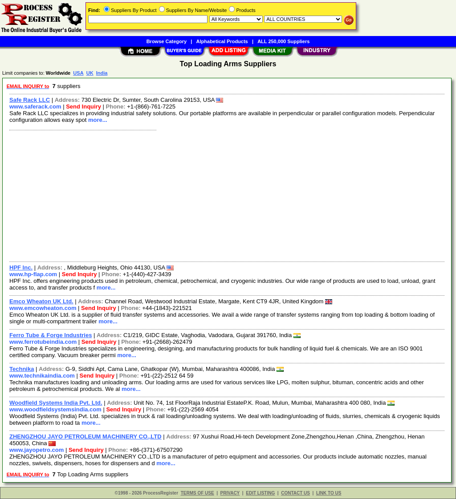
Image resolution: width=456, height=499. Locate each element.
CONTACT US (295, 493)
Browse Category (167, 41)
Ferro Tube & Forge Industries (50, 335)
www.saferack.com (35, 106)
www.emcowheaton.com (43, 308)
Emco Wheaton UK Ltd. (41, 301)
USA (78, 73)
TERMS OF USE (197, 493)
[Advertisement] (227, 195)
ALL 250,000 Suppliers (283, 41)
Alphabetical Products (222, 41)
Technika (21, 369)
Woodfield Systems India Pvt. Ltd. (55, 402)
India (102, 73)
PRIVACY (230, 493)
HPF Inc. (21, 267)
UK (90, 73)
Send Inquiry (83, 106)
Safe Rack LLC (29, 100)
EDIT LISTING (260, 493)
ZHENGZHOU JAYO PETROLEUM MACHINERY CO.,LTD (85, 436)
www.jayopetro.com (36, 450)
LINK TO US (328, 493)
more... (97, 120)
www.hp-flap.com (33, 274)
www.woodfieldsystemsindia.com (55, 409)
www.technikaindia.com (42, 375)
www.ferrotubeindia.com (43, 341)
